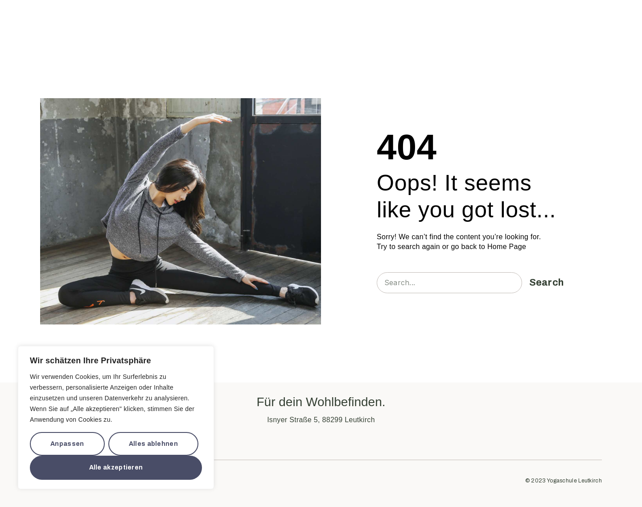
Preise (387, 20)
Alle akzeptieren (116, 467)
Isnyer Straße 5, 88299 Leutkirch (321, 420)
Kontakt (421, 20)
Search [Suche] (546, 282)
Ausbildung (350, 20)
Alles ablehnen (153, 444)
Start (216, 20)
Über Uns (259, 20)
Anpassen (67, 444)
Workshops (305, 20)
